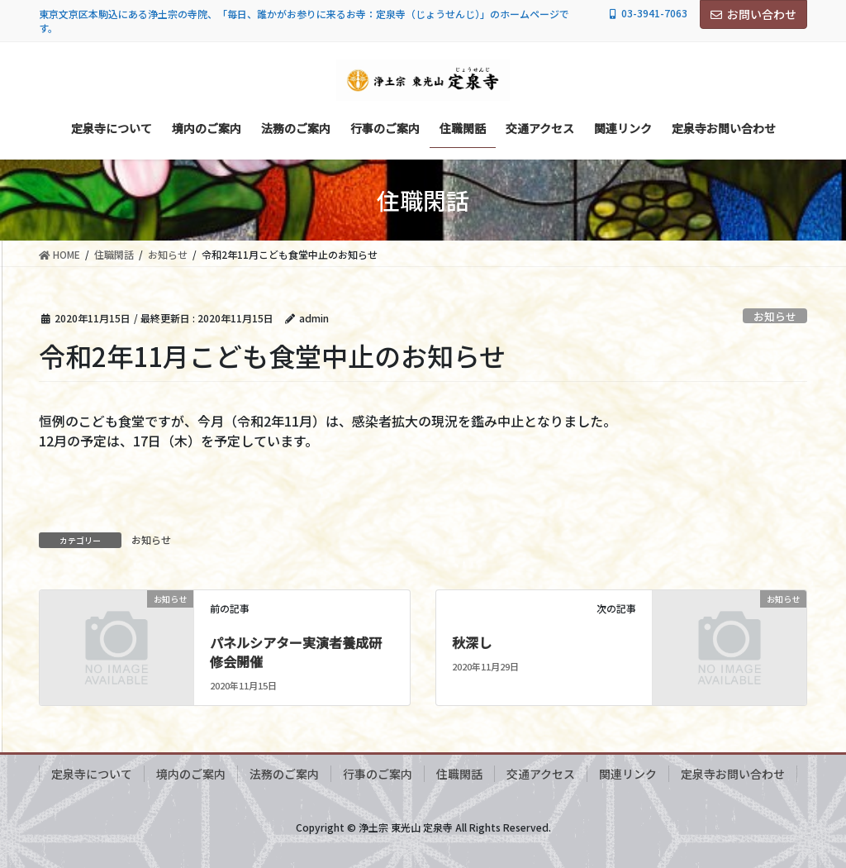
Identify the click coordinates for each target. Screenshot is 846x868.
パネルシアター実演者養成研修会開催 (296, 651)
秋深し (472, 642)
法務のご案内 (284, 773)
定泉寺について (91, 773)
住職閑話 (459, 773)
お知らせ (774, 316)
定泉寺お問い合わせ (733, 773)
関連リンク (628, 773)
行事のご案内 (377, 773)
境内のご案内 (191, 773)
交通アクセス (540, 773)
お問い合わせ (753, 14)
